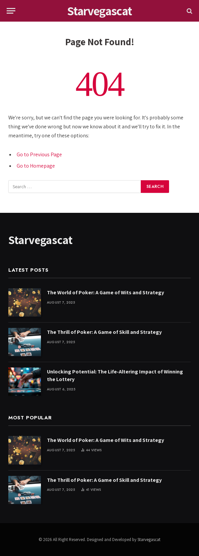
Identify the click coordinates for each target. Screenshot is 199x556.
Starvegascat (148, 539)
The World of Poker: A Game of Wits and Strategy (105, 292)
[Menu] (11, 10)
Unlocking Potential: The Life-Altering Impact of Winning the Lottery (115, 375)
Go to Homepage (36, 165)
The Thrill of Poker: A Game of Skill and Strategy (104, 332)
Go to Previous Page (39, 154)
